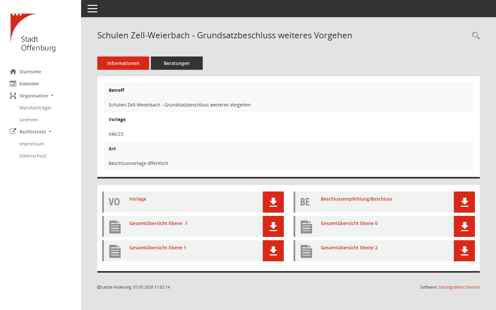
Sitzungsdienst (459, 287)
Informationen (123, 63)
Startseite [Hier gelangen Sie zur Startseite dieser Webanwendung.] (25, 71)
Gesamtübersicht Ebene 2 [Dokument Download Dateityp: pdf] (349, 247)
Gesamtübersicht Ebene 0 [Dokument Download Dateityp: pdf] (349, 223)
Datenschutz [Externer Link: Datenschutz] (33, 156)
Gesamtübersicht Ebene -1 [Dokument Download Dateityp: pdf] (158, 223)
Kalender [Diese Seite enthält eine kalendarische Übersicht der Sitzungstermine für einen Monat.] (24, 83)
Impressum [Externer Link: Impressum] (31, 144)
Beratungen (177, 63)
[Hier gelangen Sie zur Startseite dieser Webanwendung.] (40, 32)
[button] (40, 96)
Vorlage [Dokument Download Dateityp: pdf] (137, 199)
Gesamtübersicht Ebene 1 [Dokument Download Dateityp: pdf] (157, 247)
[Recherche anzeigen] (474, 36)
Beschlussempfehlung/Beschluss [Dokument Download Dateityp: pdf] (357, 199)
